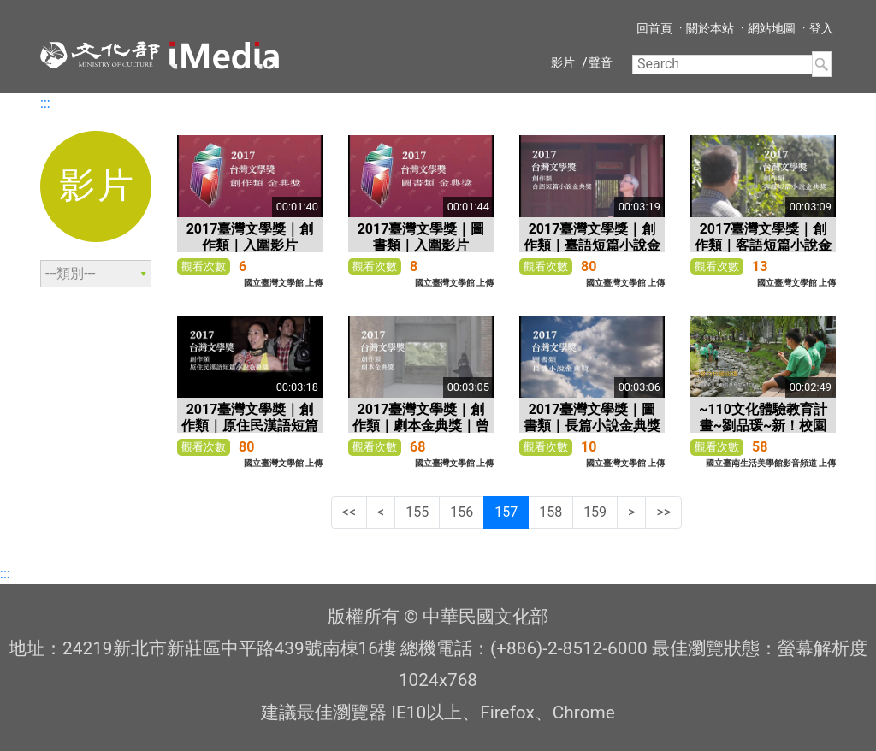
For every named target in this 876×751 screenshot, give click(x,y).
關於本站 (710, 28)
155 (417, 512)
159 (595, 512)
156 (461, 512)
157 (506, 512)
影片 (563, 62)
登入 (821, 28)
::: (45, 103)
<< (349, 512)
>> (663, 512)
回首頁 (654, 28)
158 (550, 512)
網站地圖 (772, 28)
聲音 (601, 62)
